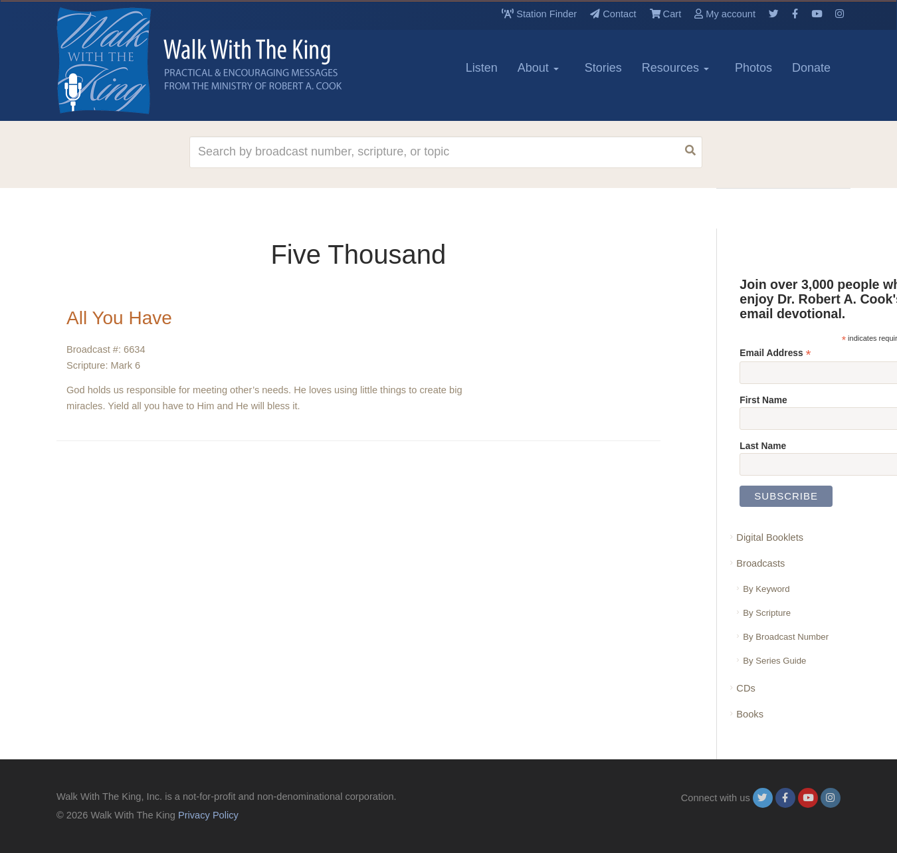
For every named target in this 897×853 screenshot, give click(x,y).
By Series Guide (774, 661)
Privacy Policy (208, 815)
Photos (753, 67)
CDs (745, 688)
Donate (811, 67)
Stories (603, 67)
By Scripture (767, 613)
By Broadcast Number (786, 637)
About (538, 67)
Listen (482, 67)
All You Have (119, 318)
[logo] (116, 60)
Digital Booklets (769, 537)
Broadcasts (760, 563)
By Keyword (766, 589)
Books (749, 714)
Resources (675, 67)
